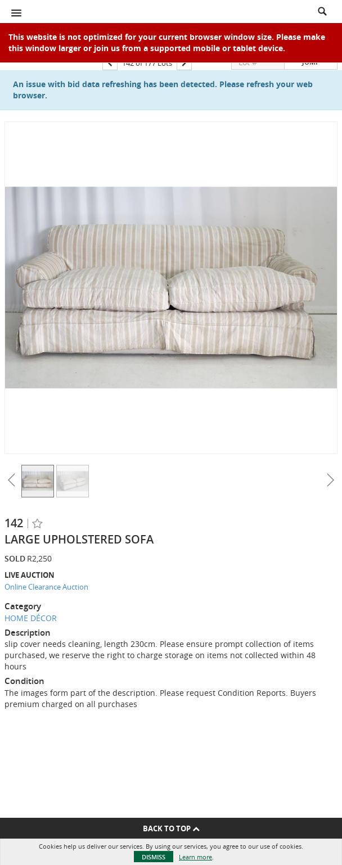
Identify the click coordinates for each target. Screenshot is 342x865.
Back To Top (171, 828)
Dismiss (153, 857)
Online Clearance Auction (46, 587)
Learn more (195, 857)
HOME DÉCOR (30, 618)
